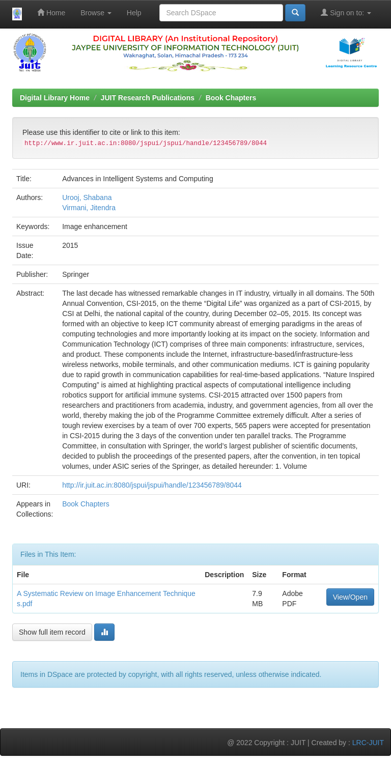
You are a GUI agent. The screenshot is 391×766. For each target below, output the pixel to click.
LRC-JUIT (368, 743)
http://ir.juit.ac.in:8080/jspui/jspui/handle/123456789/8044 (152, 485)
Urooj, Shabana (86, 197)
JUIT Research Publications (147, 98)
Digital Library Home (55, 98)
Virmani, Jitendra (89, 208)
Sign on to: (346, 12)
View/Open (350, 597)
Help (134, 13)
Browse (95, 13)
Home (51, 12)
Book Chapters (231, 98)
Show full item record (52, 632)
